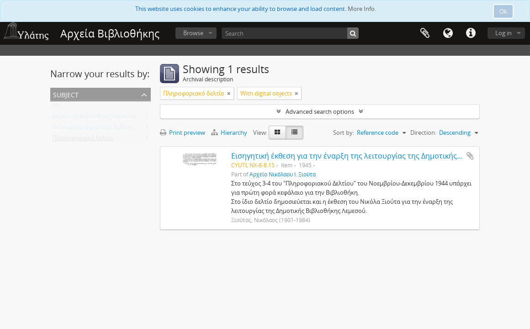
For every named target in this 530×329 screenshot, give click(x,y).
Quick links (470, 33)
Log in (503, 33)
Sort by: (343, 132)
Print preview (182, 132)
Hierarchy (230, 132)
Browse (193, 33)
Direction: (423, 132)
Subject (66, 94)
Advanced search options (320, 111)
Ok (503, 11)
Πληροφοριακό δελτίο (82, 140)
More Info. (362, 9)
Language (447, 33)
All (55, 107)
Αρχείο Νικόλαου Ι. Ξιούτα (282, 174)
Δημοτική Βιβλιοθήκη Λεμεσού (94, 118)
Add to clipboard (470, 155)
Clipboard (424, 33)
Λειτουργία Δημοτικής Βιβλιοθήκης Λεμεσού (113, 129)
